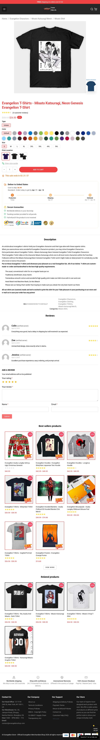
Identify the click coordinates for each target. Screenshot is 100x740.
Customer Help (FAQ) (60, 715)
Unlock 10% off (95, 729)
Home (4, 19)
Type (4, 121)
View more (50, 567)
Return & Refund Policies (62, 709)
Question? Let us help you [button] (89, 737)
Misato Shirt (60, 19)
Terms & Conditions (35, 705)
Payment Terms (58, 705)
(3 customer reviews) (20, 113)
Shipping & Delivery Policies (63, 702)
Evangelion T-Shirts (65, 304)
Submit (7, 416)
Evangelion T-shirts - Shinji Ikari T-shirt (19, 507)
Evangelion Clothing (65, 302)
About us (31, 702)
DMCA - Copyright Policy (37, 712)
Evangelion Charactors (19, 19)
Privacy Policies (34, 709)
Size (3, 143)
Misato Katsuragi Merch (42, 19)
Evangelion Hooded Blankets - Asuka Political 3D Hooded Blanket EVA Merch (49, 509)
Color (4, 129)
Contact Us (57, 712)
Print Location (7, 150)
